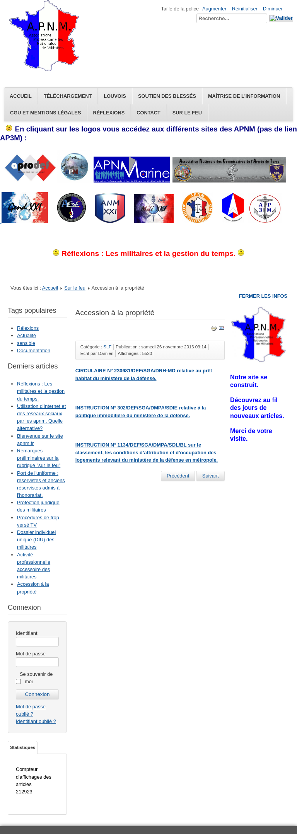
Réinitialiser (245, 9)
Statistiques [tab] (22, 747)
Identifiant (27, 633)
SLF (107, 347)
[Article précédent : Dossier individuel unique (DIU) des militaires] (178, 476)
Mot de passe (31, 654)
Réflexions (109, 113)
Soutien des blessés (167, 96)
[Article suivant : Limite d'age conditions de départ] (210, 476)
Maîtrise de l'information (244, 96)
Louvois (115, 96)
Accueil (21, 96)
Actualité (26, 335)
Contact (148, 113)
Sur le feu (187, 113)
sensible (26, 343)
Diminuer (273, 9)
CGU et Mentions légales (45, 113)
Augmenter (214, 9)
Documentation (33, 350)
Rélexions (28, 328)
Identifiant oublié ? (36, 721)
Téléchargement (68, 96)
